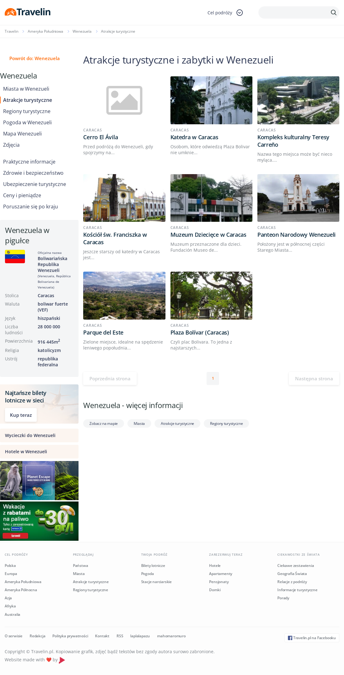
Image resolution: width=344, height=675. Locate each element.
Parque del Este (103, 332)
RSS (120, 636)
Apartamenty (220, 573)
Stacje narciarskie (156, 581)
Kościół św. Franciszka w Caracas (115, 238)
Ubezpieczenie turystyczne (34, 184)
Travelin (11, 31)
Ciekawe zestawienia (295, 565)
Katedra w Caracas (194, 137)
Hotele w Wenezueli (26, 451)
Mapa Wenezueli (22, 133)
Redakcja (37, 636)
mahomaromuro (171, 636)
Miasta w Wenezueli (26, 88)
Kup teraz (21, 415)
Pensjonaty (218, 581)
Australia (12, 614)
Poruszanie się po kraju (30, 206)
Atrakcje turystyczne (27, 100)
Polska (10, 565)
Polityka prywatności (70, 636)
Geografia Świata (292, 573)
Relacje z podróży (292, 581)
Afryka (10, 606)
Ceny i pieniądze (22, 195)
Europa (11, 573)
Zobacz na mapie (103, 423)
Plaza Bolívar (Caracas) (199, 332)
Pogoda (147, 573)
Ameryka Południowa (45, 31)
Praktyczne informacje (29, 161)
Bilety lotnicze (153, 565)
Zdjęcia (11, 144)
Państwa (80, 565)
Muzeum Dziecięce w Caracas (208, 234)
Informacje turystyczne (297, 589)
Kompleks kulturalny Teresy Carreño (293, 140)
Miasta (139, 423)
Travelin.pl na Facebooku (312, 637)
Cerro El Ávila (100, 137)
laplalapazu (140, 636)
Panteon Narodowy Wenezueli (296, 234)
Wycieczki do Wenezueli (30, 435)
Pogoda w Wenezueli (27, 122)
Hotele (215, 565)
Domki (214, 589)
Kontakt (102, 636)
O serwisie (13, 636)
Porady (283, 598)
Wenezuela (82, 31)
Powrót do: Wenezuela (34, 58)
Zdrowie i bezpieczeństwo (33, 172)
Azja (8, 598)
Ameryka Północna (21, 589)
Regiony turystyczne (26, 111)
